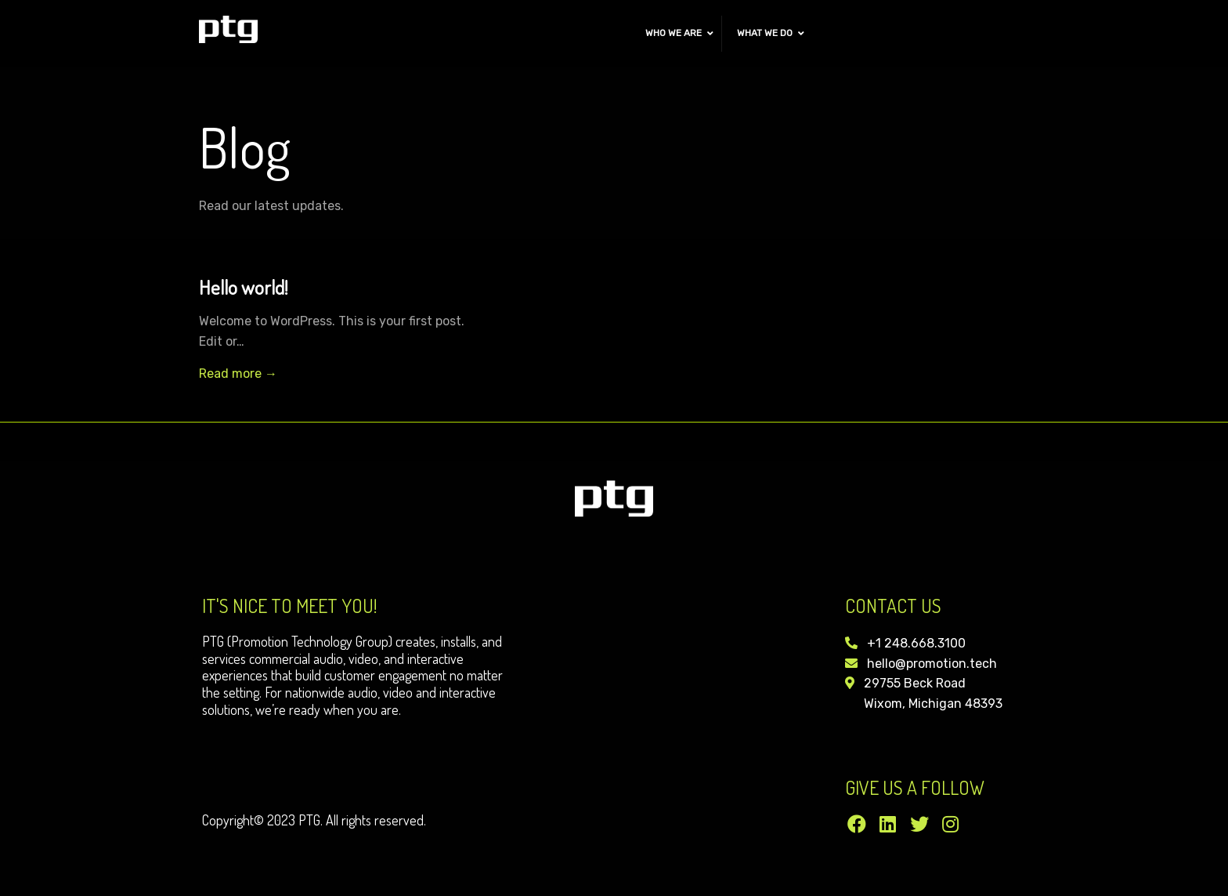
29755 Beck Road (915, 683)
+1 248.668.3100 (916, 643)
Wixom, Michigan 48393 (933, 703)
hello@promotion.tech (932, 663)
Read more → (238, 373)
